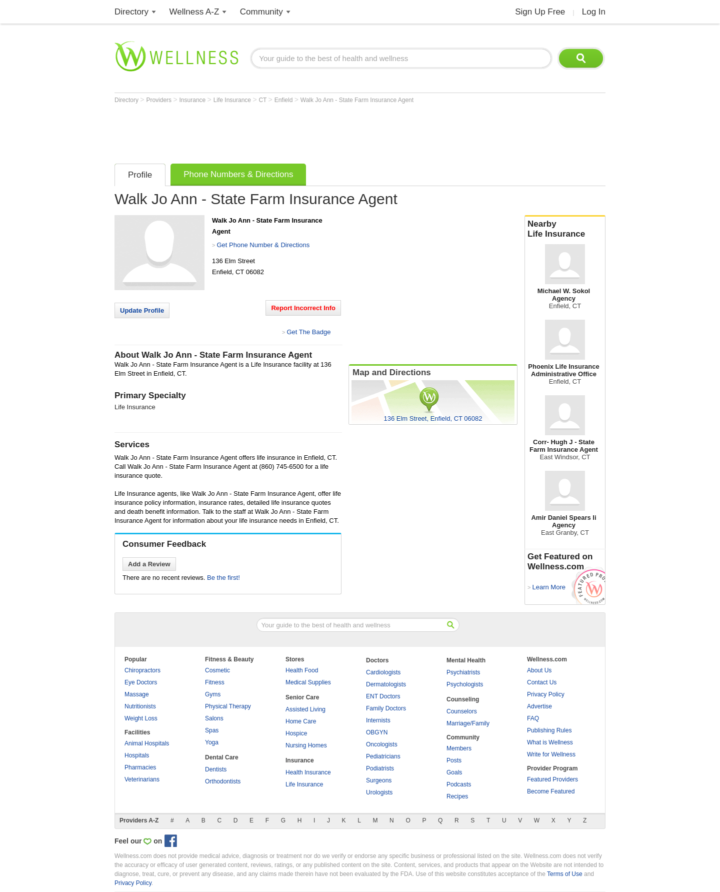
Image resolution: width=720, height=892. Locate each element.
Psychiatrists (463, 672)
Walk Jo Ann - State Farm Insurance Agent (357, 100)
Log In (594, 12)
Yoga (211, 742)
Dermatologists (386, 684)
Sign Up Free (540, 12)
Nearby (565, 229)
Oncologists (382, 744)
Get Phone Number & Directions (263, 245)
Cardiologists (383, 672)
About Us (539, 670)
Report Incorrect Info (303, 308)
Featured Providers (552, 779)
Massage (136, 694)
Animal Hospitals (146, 743)
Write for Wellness (551, 754)
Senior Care (302, 697)
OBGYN (377, 732)
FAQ (533, 718)
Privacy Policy (545, 694)
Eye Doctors (140, 682)
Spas (211, 730)
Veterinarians (142, 779)
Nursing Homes (306, 745)
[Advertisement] (296, 131)
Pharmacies (140, 767)
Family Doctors (386, 708)
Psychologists (464, 684)
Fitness (214, 682)
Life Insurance (233, 100)
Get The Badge (308, 332)
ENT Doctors (383, 696)
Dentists (215, 769)
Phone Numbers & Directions (238, 174)
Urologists (379, 792)
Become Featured (550, 791)
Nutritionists (140, 706)
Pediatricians (383, 756)
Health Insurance (308, 772)
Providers (159, 100)
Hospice (296, 733)
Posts (454, 760)
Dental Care (221, 757)
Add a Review (149, 564)
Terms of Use (564, 873)
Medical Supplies (308, 682)
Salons (214, 718)
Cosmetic (217, 670)
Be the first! (223, 577)
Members (459, 748)
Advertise (539, 706)
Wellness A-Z (195, 12)
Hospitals (136, 755)
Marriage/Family (468, 723)
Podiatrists (380, 768)
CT (263, 100)
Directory (131, 12)
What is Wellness (550, 742)
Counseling (462, 699)
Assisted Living (306, 709)
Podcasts (458, 784)
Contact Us (541, 682)
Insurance (194, 100)
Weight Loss (141, 718)
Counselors (461, 711)
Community (261, 12)
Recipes (457, 796)
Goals (454, 772)
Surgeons (379, 780)
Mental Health (466, 660)
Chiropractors (142, 670)
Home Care (301, 721)
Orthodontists (222, 781)
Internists (378, 720)
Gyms (212, 694)
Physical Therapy (228, 706)
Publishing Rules (549, 730)
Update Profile (142, 310)
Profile (140, 175)
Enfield (284, 100)
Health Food (302, 670)
